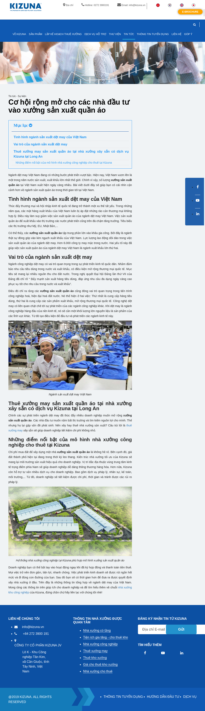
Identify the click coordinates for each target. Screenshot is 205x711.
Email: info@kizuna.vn (131, 5)
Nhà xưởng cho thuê (97, 671)
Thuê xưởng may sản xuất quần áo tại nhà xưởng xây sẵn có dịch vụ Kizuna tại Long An (71, 154)
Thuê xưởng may (95, 651)
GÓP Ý (188, 34)
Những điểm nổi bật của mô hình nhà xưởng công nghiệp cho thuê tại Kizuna (64, 162)
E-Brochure (190, 11)
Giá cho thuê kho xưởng (100, 664)
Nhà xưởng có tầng (97, 630)
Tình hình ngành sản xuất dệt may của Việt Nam (50, 137)
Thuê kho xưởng (95, 657)
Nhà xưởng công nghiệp (100, 644)
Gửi (181, 629)
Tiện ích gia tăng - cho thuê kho (105, 637)
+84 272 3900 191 (36, 633)
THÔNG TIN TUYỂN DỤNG (123, 696)
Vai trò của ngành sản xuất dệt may (40, 144)
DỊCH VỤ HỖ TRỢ (95, 34)
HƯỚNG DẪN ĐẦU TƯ (163, 696)
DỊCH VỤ (190, 696)
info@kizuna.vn (33, 627)
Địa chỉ (68, 5)
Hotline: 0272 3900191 (95, 5)
